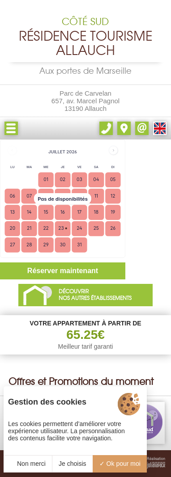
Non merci (28, 463)
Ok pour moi (120, 463)
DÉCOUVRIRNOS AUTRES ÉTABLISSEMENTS (95, 295)
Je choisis (72, 463)
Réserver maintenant (62, 270)
